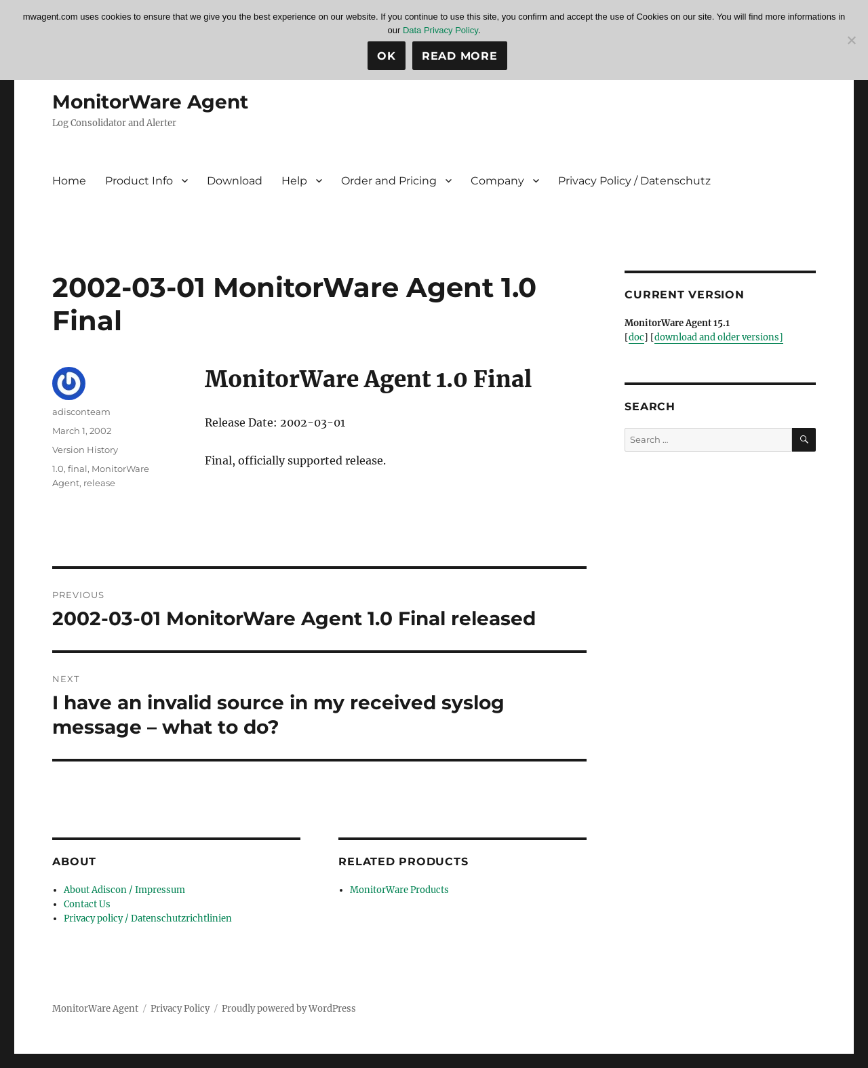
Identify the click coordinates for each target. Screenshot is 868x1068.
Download (234, 180)
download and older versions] (718, 337)
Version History (85, 449)
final (77, 468)
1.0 (58, 468)
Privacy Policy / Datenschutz (634, 180)
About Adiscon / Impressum (124, 890)
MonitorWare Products (399, 890)
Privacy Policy (180, 1008)
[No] (851, 40)
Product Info (139, 180)
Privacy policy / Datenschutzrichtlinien (148, 918)
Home (69, 180)
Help (294, 180)
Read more (460, 56)
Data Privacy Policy (440, 30)
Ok (386, 56)
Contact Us (87, 904)
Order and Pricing (389, 180)
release (99, 482)
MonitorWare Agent (150, 101)
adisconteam (81, 411)
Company (497, 180)
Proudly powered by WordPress (289, 1008)
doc (636, 337)
